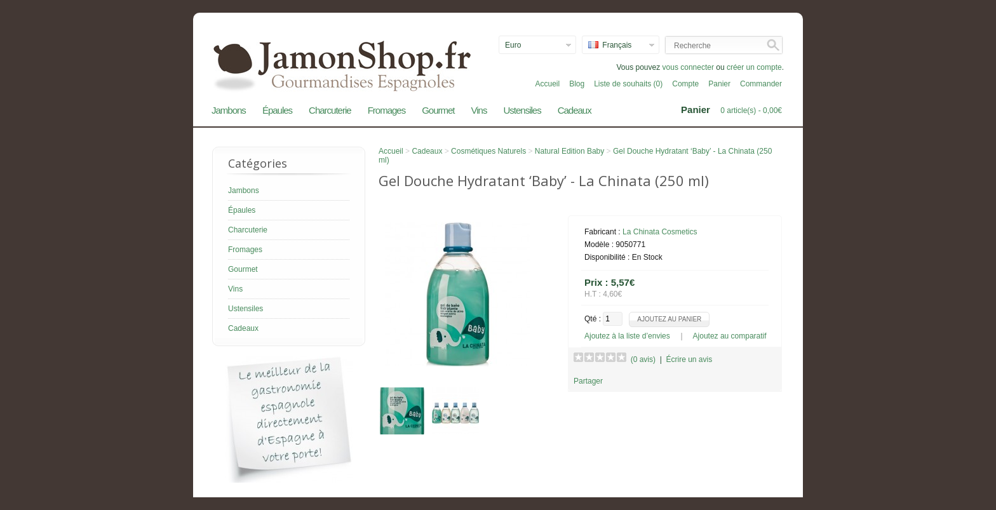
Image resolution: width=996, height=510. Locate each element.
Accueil (547, 83)
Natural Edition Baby (569, 151)
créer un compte (754, 67)
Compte (685, 83)
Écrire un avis (689, 359)
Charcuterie (330, 110)
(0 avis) (643, 359)
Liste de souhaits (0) (628, 83)
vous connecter (688, 67)
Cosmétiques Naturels (488, 151)
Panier (719, 83)
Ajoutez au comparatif (730, 336)
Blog (576, 83)
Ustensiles (522, 110)
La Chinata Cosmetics (659, 231)
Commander (761, 83)
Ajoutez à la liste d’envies (627, 336)
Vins (479, 110)
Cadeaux (574, 110)
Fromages (387, 110)
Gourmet (438, 110)
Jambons (229, 110)
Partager (588, 381)
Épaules (277, 110)
